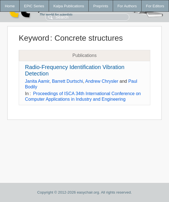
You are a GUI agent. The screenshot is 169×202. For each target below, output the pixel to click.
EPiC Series (34, 6)
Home (10, 6)
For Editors (155, 6)
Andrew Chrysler (101, 81)
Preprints (100, 6)
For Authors (127, 6)
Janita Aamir (37, 81)
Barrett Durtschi (67, 81)
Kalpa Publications (68, 6)
